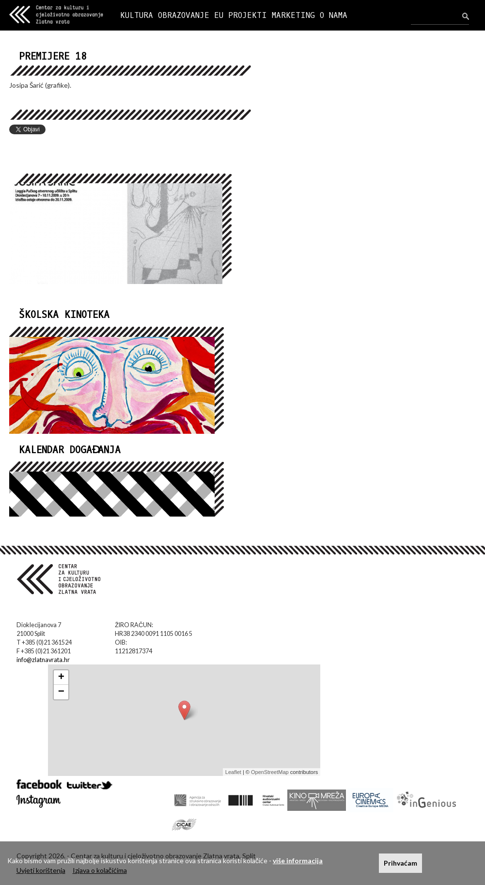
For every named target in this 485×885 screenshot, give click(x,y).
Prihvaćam (400, 863)
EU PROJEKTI (240, 15)
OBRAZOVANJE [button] (183, 15)
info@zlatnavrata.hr (43, 660)
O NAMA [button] (333, 15)
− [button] (61, 692)
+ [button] (61, 677)
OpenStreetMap (270, 772)
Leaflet (233, 772)
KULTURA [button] (136, 15)
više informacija (298, 860)
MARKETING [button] (293, 15)
